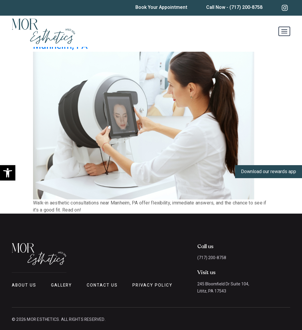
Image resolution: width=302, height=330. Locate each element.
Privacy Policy (152, 285)
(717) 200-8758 (211, 258)
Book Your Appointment (161, 7)
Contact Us (102, 285)
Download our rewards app (268, 171)
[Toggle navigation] (284, 31)
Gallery (61, 285)
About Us (24, 285)
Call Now (234, 7)
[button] (7, 173)
